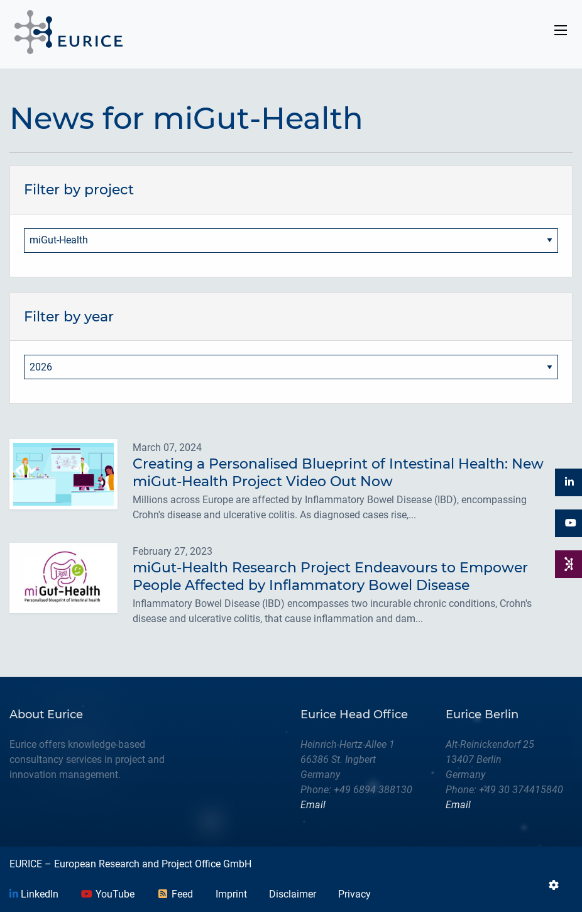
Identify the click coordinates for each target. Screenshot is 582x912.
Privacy (354, 894)
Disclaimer (292, 894)
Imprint (231, 894)
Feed (174, 894)
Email (313, 805)
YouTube (107, 894)
